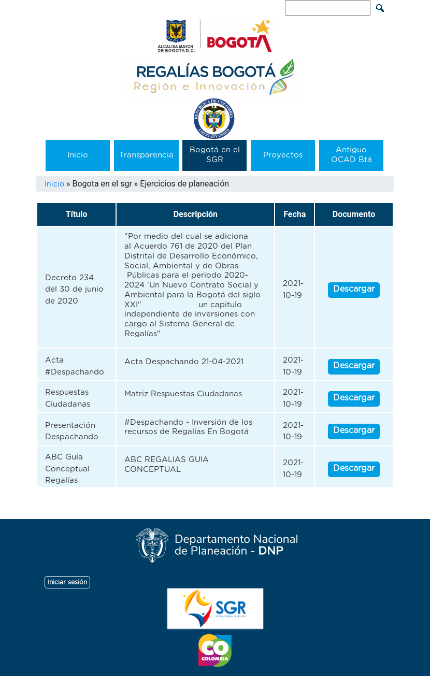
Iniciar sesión (67, 582)
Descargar (354, 289)
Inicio (77, 155)
